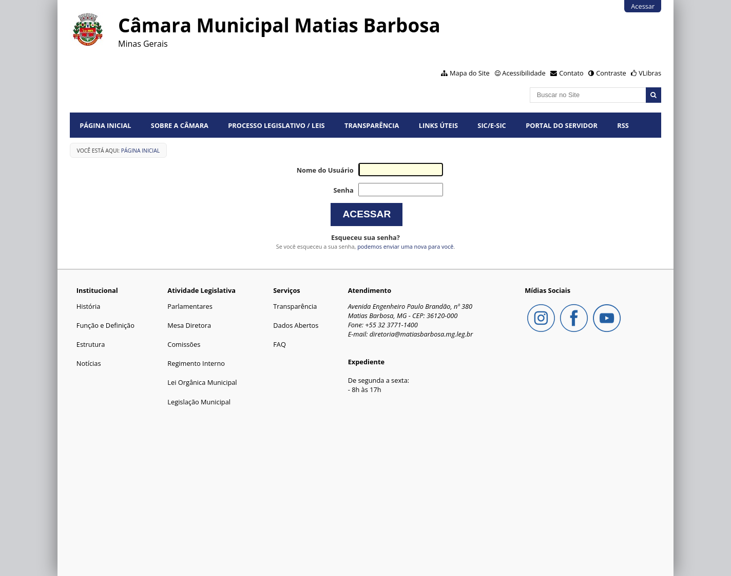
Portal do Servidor (562, 125)
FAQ (279, 344)
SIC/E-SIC (491, 125)
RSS (623, 125)
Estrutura (90, 344)
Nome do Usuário (325, 170)
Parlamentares (189, 306)
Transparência (371, 125)
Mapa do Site (470, 73)
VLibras (650, 73)
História (88, 306)
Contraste (611, 73)
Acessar (643, 6)
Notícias (88, 363)
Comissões (183, 344)
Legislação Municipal (198, 401)
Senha (343, 190)
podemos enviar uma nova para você (405, 246)
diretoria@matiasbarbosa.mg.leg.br (421, 334)
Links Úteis (438, 125)
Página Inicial (105, 125)
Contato (571, 73)
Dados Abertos (295, 325)
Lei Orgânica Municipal (202, 382)
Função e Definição (105, 325)
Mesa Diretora (189, 325)
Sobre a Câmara (179, 125)
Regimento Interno (196, 363)
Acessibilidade (523, 73)
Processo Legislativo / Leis (276, 125)
